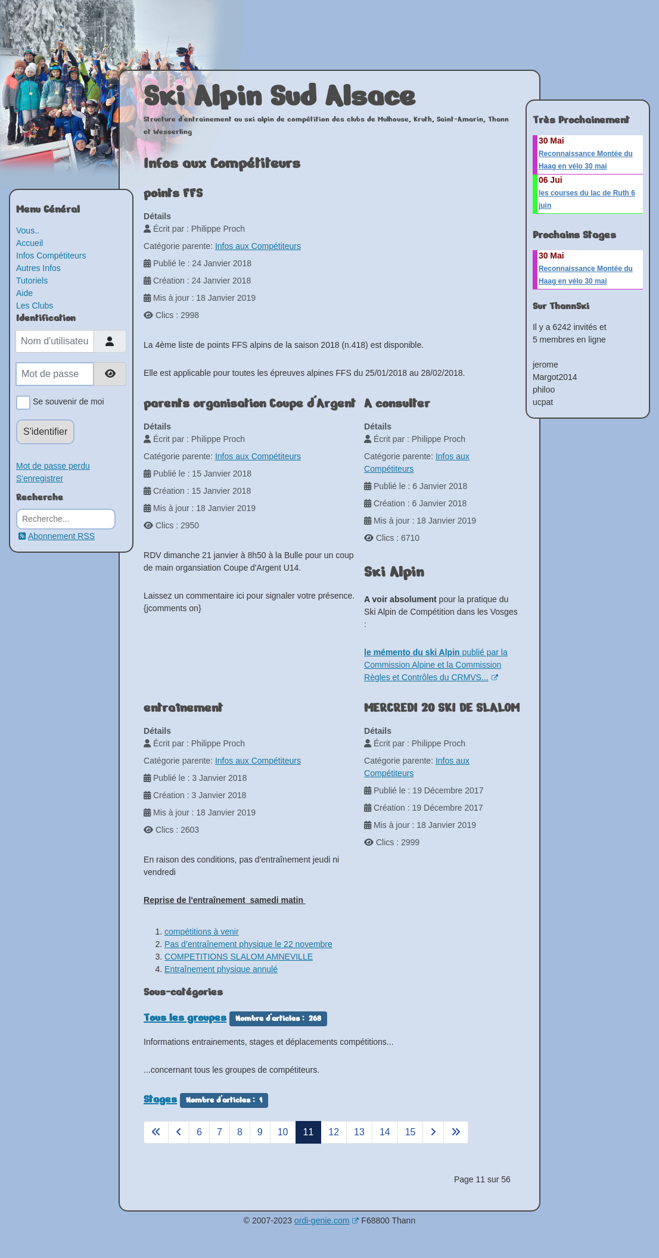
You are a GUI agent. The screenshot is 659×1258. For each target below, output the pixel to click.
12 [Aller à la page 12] (333, 1132)
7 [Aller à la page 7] (219, 1132)
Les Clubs (34, 305)
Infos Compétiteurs (51, 255)
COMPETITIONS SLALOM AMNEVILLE (238, 956)
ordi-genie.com (326, 1220)
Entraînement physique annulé (221, 969)
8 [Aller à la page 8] (240, 1132)
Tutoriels (32, 280)
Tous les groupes (185, 1017)
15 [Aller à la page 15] (410, 1132)
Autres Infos (38, 268)
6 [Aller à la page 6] (199, 1132)
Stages (160, 1099)
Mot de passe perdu (53, 466)
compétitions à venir (201, 931)
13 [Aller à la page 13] (359, 1132)
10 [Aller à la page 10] (283, 1132)
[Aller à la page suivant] (433, 1132)
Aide (24, 293)
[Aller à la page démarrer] (156, 1132)
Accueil (29, 243)
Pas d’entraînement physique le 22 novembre (248, 944)
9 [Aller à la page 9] (260, 1132)
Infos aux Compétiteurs (258, 246)
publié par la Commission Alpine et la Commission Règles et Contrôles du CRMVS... (436, 664)
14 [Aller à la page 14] (385, 1132)
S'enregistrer (39, 478)
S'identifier (45, 431)
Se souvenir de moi (66, 403)
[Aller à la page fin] (455, 1132)
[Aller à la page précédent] (178, 1132)
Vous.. (27, 230)
